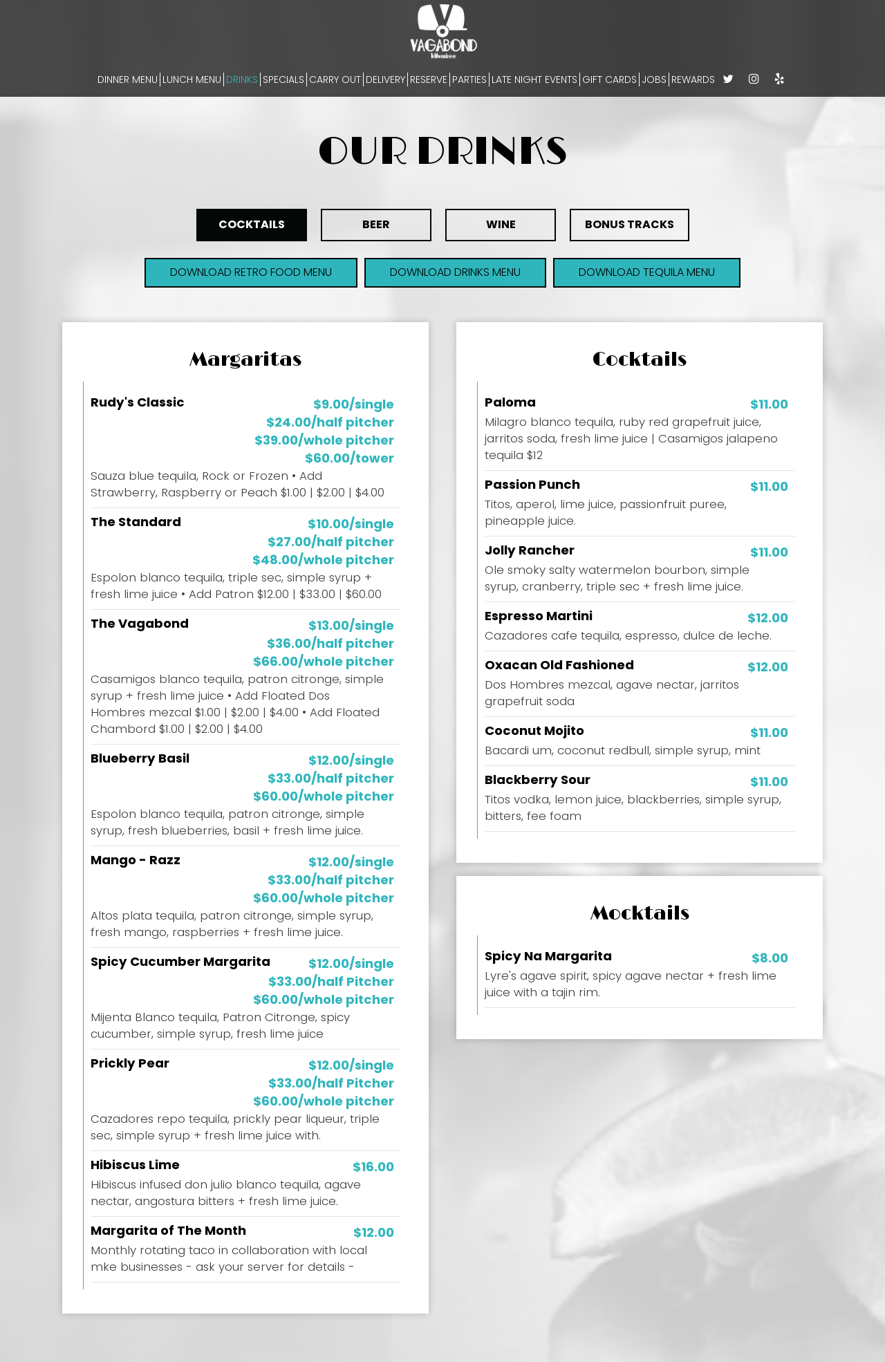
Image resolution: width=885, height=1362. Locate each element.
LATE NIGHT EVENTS (534, 79)
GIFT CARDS (609, 79)
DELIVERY (385, 79)
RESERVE (428, 79)
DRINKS (242, 79)
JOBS (654, 79)
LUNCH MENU (191, 79)
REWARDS (693, 79)
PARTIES (469, 79)
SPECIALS (283, 79)
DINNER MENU (127, 79)
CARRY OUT (335, 79)
